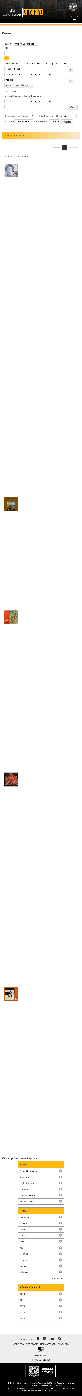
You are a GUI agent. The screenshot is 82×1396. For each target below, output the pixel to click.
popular (23, 1266)
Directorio (32, 1344)
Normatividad (48, 1344)
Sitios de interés (41, 1360)
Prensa (40, 1355)
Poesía (23, 1260)
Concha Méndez (28, 1195)
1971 (22, 1300)
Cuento (23, 1235)
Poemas (24, 1254)
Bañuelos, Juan (27, 1183)
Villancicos (25, 1272)
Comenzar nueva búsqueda (18, 85)
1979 (22, 1318)
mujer (22, 1248)
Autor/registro (41, 121)
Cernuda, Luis (26, 1189)
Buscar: (8, 44)
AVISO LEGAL (53, 1391)
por (6, 48)
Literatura (24, 1217)
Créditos (18, 1344)
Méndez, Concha (28, 1201)
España (23, 1223)
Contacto (63, 1344)
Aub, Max (24, 1177)
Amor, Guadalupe (28, 1171)
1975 (22, 1312)
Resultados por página (16, 116)
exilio (22, 1241)
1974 (22, 1306)
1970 (22, 1294)
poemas (24, 1229)
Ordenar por (47, 116)
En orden (9, 121)
